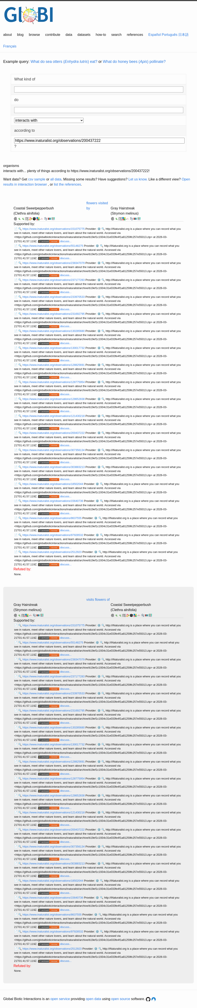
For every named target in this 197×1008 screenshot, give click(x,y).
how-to (101, 34)
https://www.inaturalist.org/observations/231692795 (54, 313)
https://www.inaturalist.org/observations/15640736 (53, 500)
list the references (67, 184)
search (116, 34)
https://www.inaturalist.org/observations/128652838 (54, 399)
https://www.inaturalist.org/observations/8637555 (52, 518)
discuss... (66, 241)
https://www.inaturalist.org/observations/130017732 (54, 348)
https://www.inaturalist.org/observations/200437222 (54, 432)
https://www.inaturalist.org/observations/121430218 (54, 416)
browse (34, 34)
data (69, 34)
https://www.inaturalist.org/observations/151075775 (54, 228)
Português (169, 34)
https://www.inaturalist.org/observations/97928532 (53, 535)
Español (154, 34)
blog (20, 34)
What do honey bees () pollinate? (134, 61)
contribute (52, 34)
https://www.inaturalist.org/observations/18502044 (53, 484)
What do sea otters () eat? (64, 61)
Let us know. (138, 179)
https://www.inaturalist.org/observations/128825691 (54, 364)
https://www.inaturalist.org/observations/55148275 (53, 245)
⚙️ (99, 228)
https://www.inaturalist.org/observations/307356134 (54, 450)
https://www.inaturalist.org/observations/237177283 (54, 280)
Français (9, 46)
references (135, 34)
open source (120, 999)
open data (93, 999)
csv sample (36, 179)
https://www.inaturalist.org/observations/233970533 (54, 296)
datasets (84, 34)
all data (55, 179)
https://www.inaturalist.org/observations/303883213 (54, 467)
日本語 (183, 34)
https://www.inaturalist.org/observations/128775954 (54, 382)
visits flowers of (98, 599)
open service (60, 999)
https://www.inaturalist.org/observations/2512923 (52, 552)
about (7, 34)
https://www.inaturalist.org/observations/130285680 (54, 331)
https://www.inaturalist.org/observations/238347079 (54, 263)
